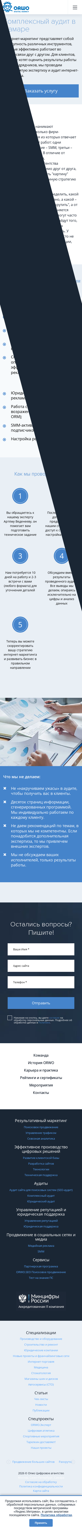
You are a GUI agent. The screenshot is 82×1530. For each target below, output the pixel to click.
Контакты (41, 1092)
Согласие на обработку (41, 1482)
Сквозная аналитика (41, 1138)
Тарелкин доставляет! (41, 1442)
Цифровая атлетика (41, 1431)
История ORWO (41, 1063)
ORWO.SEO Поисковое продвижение (41, 1272)
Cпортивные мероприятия (41, 1436)
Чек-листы (41, 1399)
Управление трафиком (41, 1133)
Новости (41, 1405)
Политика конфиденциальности (41, 1486)
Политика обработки (56, 1515)
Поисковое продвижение (41, 1127)
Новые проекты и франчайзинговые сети (41, 1356)
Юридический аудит (41, 1201)
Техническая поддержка (41, 1175)
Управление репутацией (41, 1221)
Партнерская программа (41, 1266)
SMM (41, 1251)
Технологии (41, 1169)
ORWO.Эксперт (41, 1425)
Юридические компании (41, 1350)
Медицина (41, 1367)
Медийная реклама (41, 1246)
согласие (54, 1017)
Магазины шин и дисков (41, 1379)
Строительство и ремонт (41, 1344)
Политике (44, 1022)
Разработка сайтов (41, 1164)
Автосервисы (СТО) (41, 1384)
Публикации (41, 1410)
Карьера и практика (41, 1070)
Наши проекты (41, 1448)
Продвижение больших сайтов (33, 1462)
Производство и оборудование (41, 1339)
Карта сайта (41, 1491)
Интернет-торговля (41, 1362)
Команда (41, 1055)
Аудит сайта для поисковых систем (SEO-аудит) (41, 1190)
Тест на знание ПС (41, 1278)
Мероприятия (41, 1085)
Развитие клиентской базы (41, 1158)
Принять (41, 1523)
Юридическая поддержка (41, 1226)
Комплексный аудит (41, 1196)
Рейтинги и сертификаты (41, 1077)
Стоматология (41, 1373)
